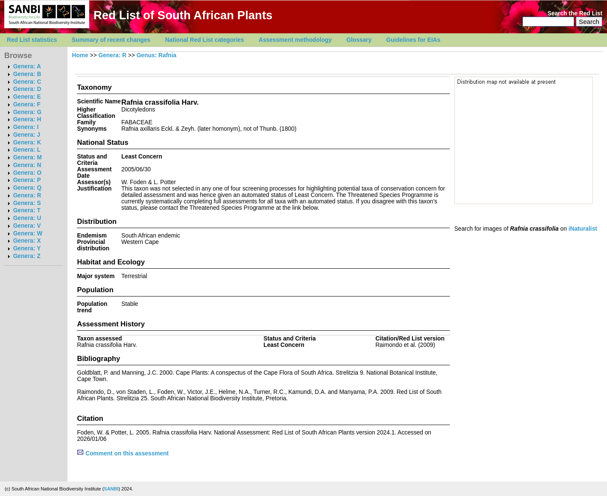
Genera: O (27, 173)
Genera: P (27, 180)
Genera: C (27, 82)
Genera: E (27, 97)
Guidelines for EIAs (413, 40)
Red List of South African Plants (182, 15)
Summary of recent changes (111, 40)
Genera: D (27, 89)
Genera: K (27, 142)
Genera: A (27, 66)
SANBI (111, 488)
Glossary (359, 40)
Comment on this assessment (123, 453)
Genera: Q (27, 188)
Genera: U (27, 218)
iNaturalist (583, 229)
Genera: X (27, 241)
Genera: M (27, 157)
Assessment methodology (295, 40)
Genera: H (27, 119)
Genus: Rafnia (156, 55)
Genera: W (28, 233)
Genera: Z (27, 256)
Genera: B (27, 74)
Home (80, 55)
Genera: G (27, 112)
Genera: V (27, 226)
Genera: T (27, 210)
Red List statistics (32, 40)
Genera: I (26, 127)
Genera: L (27, 150)
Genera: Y (27, 248)
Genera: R (27, 195)
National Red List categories (204, 40)
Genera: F (27, 104)
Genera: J (26, 135)
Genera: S (27, 203)
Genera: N (27, 165)
